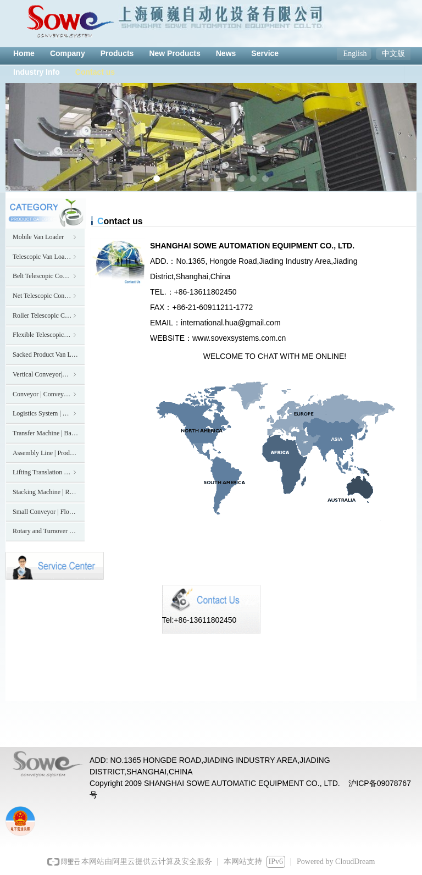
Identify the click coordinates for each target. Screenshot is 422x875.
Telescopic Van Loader (45, 257)
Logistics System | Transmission (49, 413)
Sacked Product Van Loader (49, 354)
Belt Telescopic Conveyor (47, 276)
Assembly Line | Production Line (49, 453)
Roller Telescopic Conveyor (49, 315)
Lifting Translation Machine (49, 472)
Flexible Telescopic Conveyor (49, 335)
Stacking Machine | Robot (47, 492)
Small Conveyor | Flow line (49, 512)
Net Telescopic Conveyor (46, 296)
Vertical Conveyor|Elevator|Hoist (49, 374)
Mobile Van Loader (45, 237)
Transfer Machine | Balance (49, 433)
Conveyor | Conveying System (49, 394)
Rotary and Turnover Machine (49, 531)
